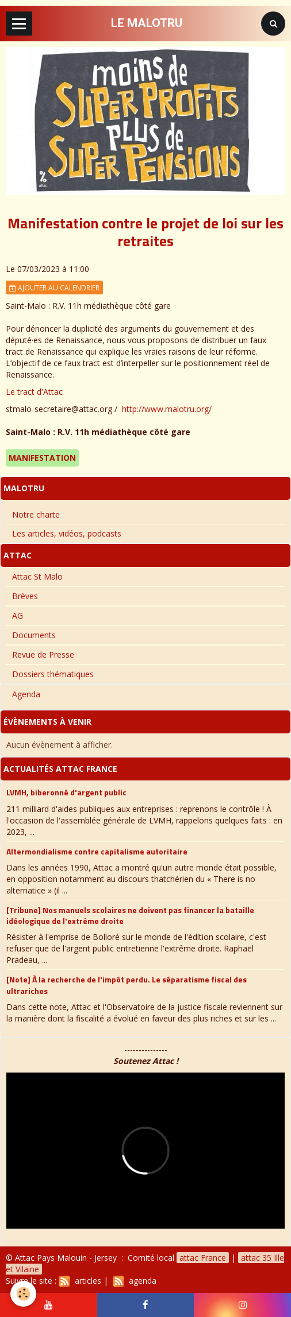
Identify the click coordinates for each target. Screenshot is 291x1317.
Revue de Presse (43, 654)
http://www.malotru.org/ (167, 408)
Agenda (26, 694)
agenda (134, 1280)
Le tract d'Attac (34, 391)
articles (80, 1280)
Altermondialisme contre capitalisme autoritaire (96, 851)
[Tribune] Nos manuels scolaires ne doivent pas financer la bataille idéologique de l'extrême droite (130, 915)
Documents (34, 635)
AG (17, 615)
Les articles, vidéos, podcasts (66, 533)
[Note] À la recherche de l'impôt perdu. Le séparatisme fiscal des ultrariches (126, 984)
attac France (202, 1257)
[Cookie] (23, 1294)
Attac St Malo (37, 576)
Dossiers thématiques (53, 674)
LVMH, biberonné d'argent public (66, 792)
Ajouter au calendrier (54, 287)
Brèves (25, 595)
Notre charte (36, 514)
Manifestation (42, 457)
